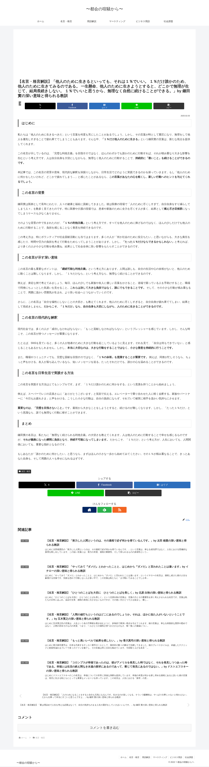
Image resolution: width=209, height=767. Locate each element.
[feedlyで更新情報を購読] (104, 510)
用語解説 (145, 758)
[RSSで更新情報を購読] (111, 510)
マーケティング (159, 758)
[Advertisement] (104, 56)
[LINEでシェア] (133, 106)
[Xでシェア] (46, 106)
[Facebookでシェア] (75, 106)
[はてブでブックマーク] (104, 106)
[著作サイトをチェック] (98, 510)
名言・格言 (24, 471)
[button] (163, 106)
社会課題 (189, 758)
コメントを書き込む (104, 728)
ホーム (122, 758)
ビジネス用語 (176, 758)
